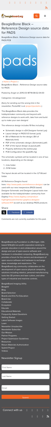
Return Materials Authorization (15, 344)
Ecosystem (6, 305)
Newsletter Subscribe (11, 329)
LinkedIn (28, 212)
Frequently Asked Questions (14, 314)
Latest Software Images (12, 320)
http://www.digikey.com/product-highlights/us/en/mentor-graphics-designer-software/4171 (21, 199)
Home (6, 81)
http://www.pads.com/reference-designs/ (25, 184)
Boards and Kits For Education (15, 295)
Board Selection (9, 292)
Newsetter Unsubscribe (12, 326)
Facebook (14, 212)
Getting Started (8, 317)
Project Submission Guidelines (15, 338)
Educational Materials (11, 311)
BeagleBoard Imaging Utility (14, 283)
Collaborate (7, 302)
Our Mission (7, 332)
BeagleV (5, 286)
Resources (6, 341)
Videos (5, 350)
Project (14, 81)
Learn (4, 323)
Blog (4, 289)
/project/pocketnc (33, 106)
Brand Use (6, 298)
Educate (5, 308)
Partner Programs (9, 335)
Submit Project (8, 347)
